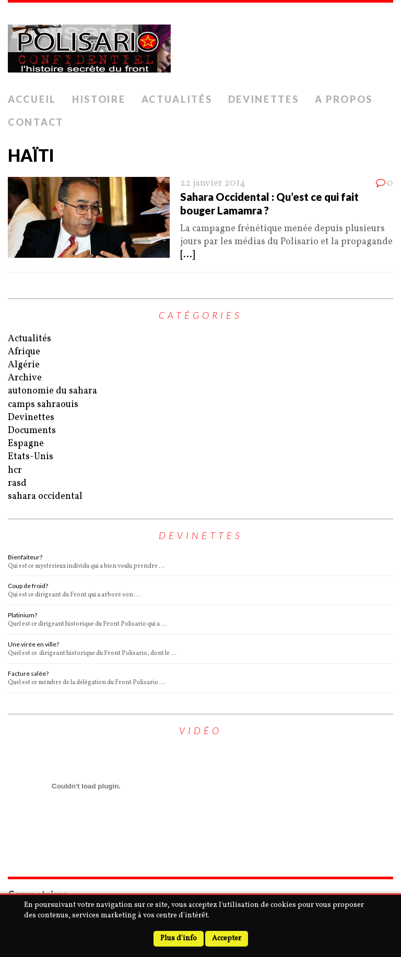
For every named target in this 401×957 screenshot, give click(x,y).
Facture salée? (28, 673)
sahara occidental (45, 496)
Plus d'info (178, 938)
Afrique (24, 351)
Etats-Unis (30, 456)
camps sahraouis (43, 404)
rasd (17, 483)
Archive (25, 378)
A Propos (344, 99)
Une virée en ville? (33, 644)
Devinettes (263, 99)
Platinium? (22, 615)
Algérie (24, 365)
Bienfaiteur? (25, 557)
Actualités (177, 99)
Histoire (99, 99)
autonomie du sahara (52, 391)
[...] (187, 254)
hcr (15, 470)
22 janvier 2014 (212, 183)
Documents (32, 430)
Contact (36, 122)
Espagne (26, 443)
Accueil (32, 99)
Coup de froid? (28, 586)
